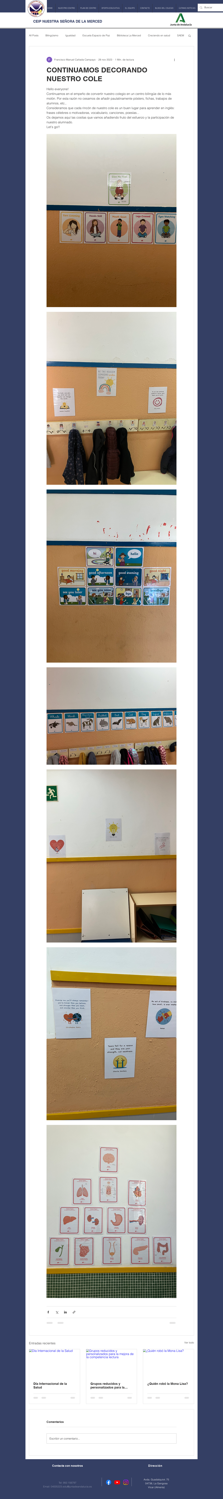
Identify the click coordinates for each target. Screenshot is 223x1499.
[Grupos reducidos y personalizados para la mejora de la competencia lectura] (111, 1363)
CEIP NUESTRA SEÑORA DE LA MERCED (67, 21)
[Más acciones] (174, 60)
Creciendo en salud (159, 35)
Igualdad (70, 35)
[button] (66, 8)
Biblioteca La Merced (129, 35)
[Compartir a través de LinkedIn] (65, 1312)
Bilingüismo (51, 35)
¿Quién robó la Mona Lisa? (167, 1384)
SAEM (180, 35)
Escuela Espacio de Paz (96, 35)
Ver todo (189, 1342)
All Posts (33, 35)
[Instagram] (125, 1482)
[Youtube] (117, 1482)
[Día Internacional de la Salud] (54, 1363)
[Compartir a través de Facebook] (48, 1312)
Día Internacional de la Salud (50, 1385)
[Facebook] (108, 1482)
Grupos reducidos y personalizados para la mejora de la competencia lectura (109, 1385)
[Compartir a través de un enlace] (74, 1312)
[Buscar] (211, 7)
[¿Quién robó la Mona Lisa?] (168, 1363)
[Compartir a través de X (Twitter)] (56, 1312)
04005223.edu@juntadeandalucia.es (71, 1486)
